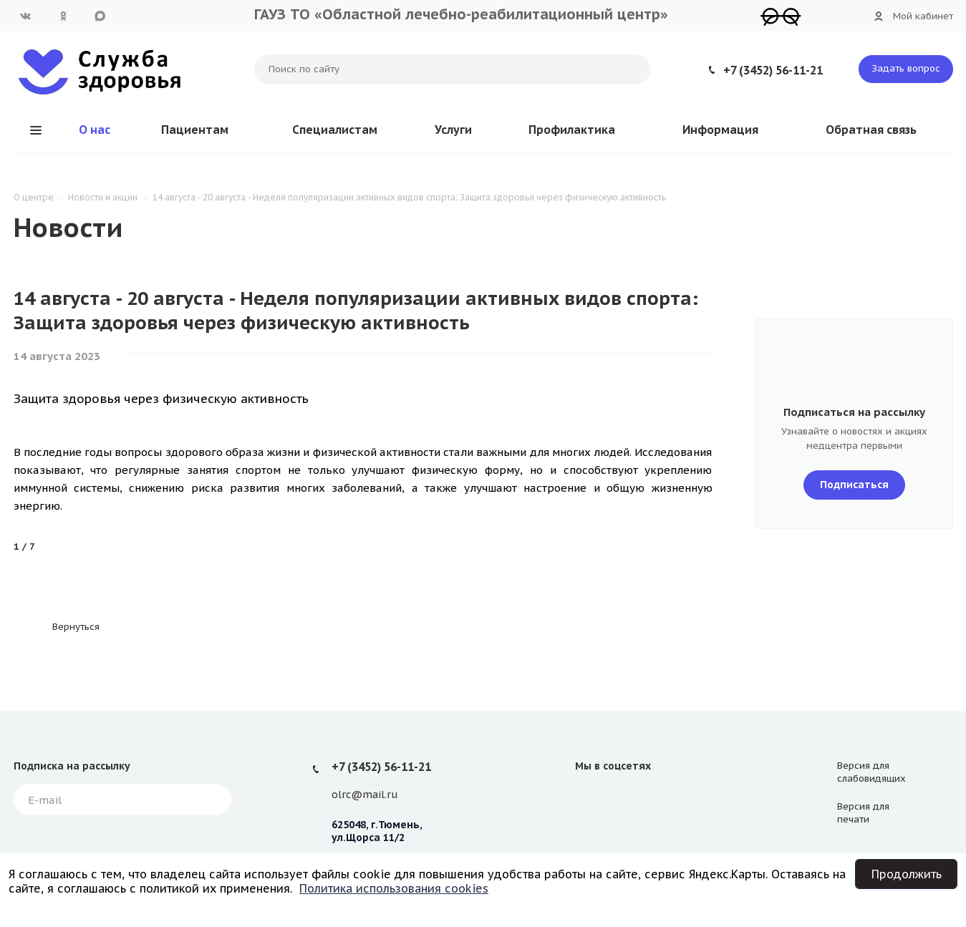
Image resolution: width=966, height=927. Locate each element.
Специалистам (334, 129)
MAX (100, 16)
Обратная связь (871, 129)
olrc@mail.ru (364, 794)
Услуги (453, 129)
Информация (720, 129)
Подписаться (854, 484)
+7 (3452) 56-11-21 (773, 70)
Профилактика (571, 129)
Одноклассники (63, 16)
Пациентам (194, 129)
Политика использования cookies (393, 888)
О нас (94, 129)
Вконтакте (26, 16)
